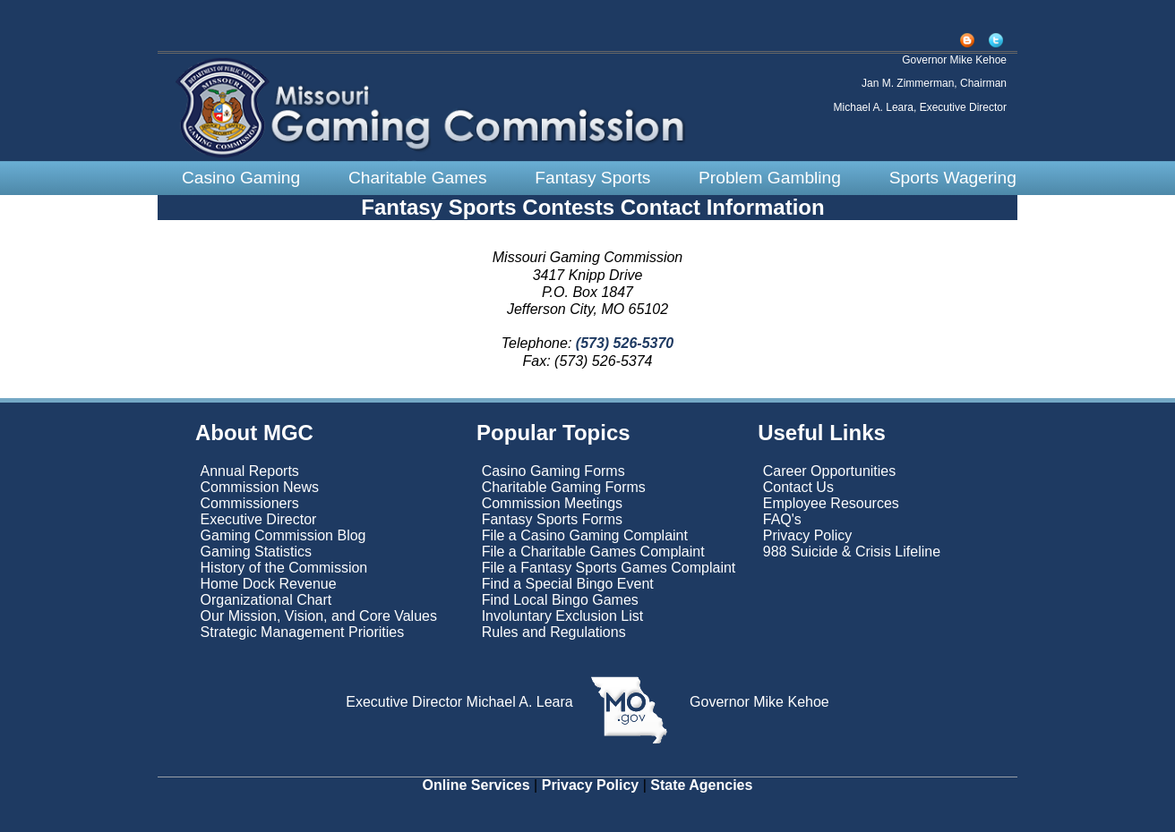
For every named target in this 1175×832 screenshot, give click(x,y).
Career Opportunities (829, 471)
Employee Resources (831, 503)
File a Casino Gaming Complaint (585, 535)
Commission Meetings (552, 503)
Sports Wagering (952, 177)
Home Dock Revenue (269, 583)
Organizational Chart (266, 599)
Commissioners (250, 503)
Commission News (260, 487)
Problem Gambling (770, 177)
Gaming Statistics (256, 551)
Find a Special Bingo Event (568, 583)
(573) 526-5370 (622, 343)
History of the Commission (284, 567)
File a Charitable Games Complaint (593, 551)
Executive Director (259, 519)
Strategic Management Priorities (303, 632)
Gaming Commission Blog (283, 535)
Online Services (476, 785)
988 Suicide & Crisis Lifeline (851, 551)
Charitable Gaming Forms (564, 487)
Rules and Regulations (554, 632)
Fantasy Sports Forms (552, 519)
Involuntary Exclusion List (563, 616)
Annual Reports (250, 471)
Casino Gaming (241, 177)
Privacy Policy (808, 535)
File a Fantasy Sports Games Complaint (609, 567)
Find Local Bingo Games (560, 599)
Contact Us (798, 487)
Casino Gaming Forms (553, 471)
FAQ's (782, 519)
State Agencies (701, 785)
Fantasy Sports (592, 177)
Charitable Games (417, 177)
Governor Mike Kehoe (757, 701)
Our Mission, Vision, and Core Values (321, 616)
